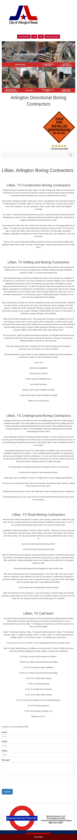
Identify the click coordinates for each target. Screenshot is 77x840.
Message (6, 760)
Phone (4, 751)
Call (34, 37)
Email (4, 741)
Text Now (38, 837)
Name (4, 732)
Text (40, 37)
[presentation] (20, 782)
